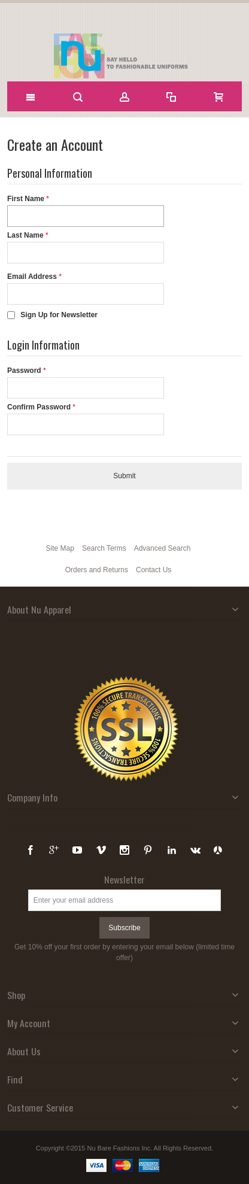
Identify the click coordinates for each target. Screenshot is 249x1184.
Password (24, 370)
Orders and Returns (96, 570)
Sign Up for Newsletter (59, 315)
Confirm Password (39, 407)
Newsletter (124, 879)
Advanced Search (162, 548)
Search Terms (104, 548)
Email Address (32, 276)
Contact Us (153, 570)
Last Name (25, 235)
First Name (25, 199)
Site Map (60, 548)
